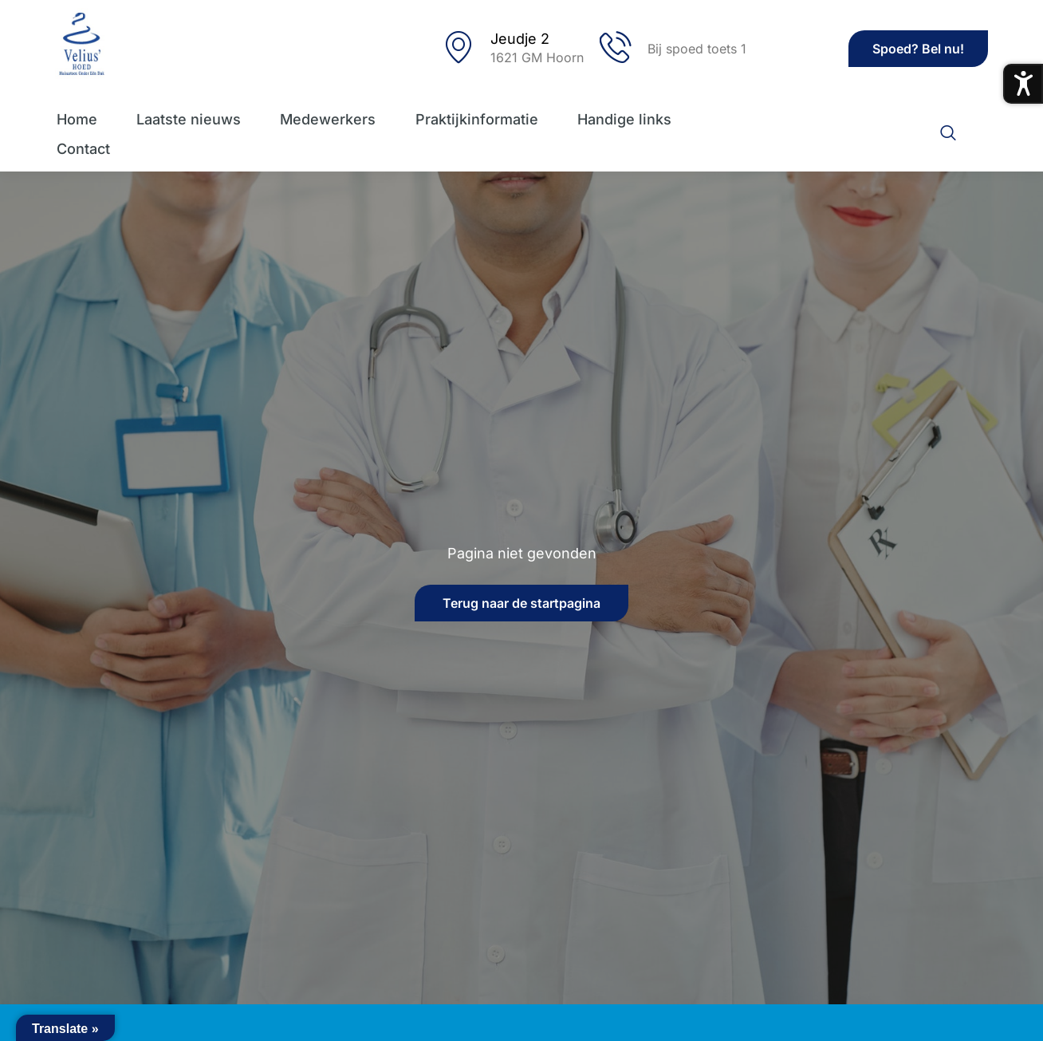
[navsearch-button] (948, 134)
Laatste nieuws (188, 119)
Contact (81, 148)
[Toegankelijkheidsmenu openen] (1023, 83)
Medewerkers (328, 119)
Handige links (625, 119)
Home (75, 119)
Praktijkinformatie (476, 119)
